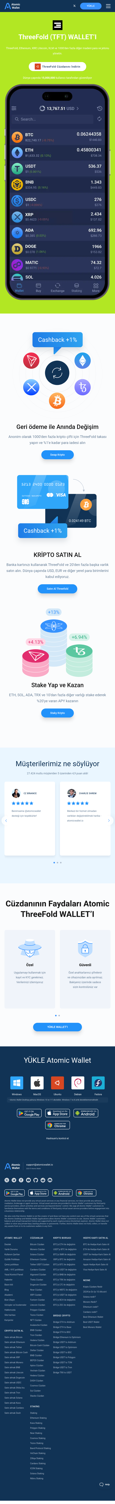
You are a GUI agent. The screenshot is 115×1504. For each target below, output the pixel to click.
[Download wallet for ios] (57, 1113)
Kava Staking (36, 1423)
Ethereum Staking (38, 1418)
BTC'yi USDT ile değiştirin (65, 1269)
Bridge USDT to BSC (62, 1352)
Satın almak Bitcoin (13, 1337)
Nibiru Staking (36, 1478)
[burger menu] (108, 6)
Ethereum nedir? (90, 1307)
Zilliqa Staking (36, 1458)
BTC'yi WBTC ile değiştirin (65, 1290)
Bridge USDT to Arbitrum (64, 1342)
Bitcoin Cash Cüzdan (39, 1345)
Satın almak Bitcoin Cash (16, 1352)
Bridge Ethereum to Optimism (67, 1337)
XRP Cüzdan (36, 1295)
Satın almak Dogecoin (14, 1377)
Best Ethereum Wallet (93, 1317)
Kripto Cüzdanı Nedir (92, 1287)
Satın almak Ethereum (14, 1342)
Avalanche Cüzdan (38, 1325)
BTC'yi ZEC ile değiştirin (64, 1305)
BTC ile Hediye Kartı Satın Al (96, 1244)
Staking (33, 1413)
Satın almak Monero (13, 1362)
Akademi (8, 1295)
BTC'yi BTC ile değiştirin (64, 1264)
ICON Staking (36, 1468)
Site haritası (10, 1315)
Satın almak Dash (12, 1413)
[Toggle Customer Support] (105, 1484)
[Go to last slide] (5, 820)
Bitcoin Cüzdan (37, 1244)
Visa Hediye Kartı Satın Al (95, 1269)
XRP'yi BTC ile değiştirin (64, 1259)
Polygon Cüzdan (37, 1310)
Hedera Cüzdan (37, 1340)
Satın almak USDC (12, 1382)
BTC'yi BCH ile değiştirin (64, 1300)
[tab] (54, 862)
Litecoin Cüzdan (37, 1305)
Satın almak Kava (12, 1403)
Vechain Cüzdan (37, 1370)
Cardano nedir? (90, 1312)
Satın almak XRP (12, 1357)
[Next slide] (109, 820)
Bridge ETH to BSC (62, 1332)
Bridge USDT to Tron (62, 1367)
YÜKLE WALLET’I (57, 1027)
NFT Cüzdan (35, 1320)
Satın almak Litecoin (13, 1372)
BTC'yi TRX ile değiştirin (64, 1279)
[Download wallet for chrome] (57, 1125)
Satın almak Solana (13, 1398)
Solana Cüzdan (37, 1254)
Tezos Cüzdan (36, 1315)
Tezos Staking (36, 1443)
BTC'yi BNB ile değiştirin (64, 1274)
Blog (6, 1290)
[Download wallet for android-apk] (86, 1113)
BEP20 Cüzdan (37, 1360)
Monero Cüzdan (37, 1249)
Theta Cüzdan (36, 1279)
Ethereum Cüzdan (38, 1259)
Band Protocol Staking (40, 1448)
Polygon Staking (37, 1428)
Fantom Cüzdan (37, 1300)
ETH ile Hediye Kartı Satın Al (96, 1249)
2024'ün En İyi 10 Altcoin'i (95, 1292)
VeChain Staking (37, 1453)
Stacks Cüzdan (37, 1396)
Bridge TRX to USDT (62, 1372)
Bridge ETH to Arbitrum (64, 1322)
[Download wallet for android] (29, 1113)
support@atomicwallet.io (39, 1164)
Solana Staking (37, 1473)
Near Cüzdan (36, 1290)
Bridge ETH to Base (62, 1327)
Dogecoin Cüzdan (38, 1284)
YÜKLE (91, 6)
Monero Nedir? (90, 1302)
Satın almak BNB (12, 1367)
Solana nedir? (89, 1297)
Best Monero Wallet (92, 1327)
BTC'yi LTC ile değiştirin (64, 1284)
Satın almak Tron (12, 1392)
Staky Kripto (57, 713)
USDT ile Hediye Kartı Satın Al (97, 1254)
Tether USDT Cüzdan (39, 1264)
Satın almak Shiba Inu (14, 1388)
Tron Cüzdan (36, 1335)
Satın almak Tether (13, 1347)
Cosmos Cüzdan (37, 1385)
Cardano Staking (38, 1463)
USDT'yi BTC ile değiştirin (65, 1249)
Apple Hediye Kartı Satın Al (95, 1264)
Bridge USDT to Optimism (65, 1347)
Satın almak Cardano (14, 1408)
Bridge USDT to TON (62, 1362)
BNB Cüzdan (36, 1330)
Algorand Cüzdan (38, 1274)
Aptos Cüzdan (36, 1365)
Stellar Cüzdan (37, 1350)
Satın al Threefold (57, 588)
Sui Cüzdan (35, 1391)
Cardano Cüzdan (38, 1269)
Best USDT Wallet (91, 1322)
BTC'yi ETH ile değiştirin (64, 1244)
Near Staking (36, 1433)
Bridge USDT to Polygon (64, 1357)
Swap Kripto (57, 454)
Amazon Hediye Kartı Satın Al (96, 1259)
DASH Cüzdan (36, 1380)
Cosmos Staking (37, 1438)
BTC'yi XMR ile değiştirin (64, 1254)
